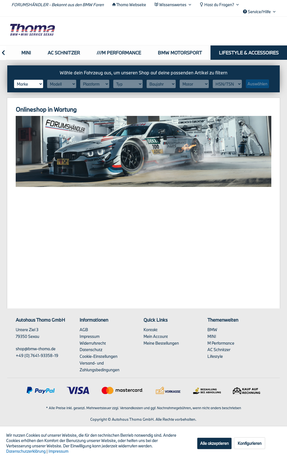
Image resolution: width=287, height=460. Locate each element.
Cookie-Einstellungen (98, 356)
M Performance (220, 343)
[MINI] (26, 52)
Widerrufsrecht (93, 343)
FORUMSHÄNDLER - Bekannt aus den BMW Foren (57, 4)
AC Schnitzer (218, 349)
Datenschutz (91, 349)
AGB (84, 329)
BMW (212, 329)
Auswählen (257, 83)
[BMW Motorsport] (179, 52)
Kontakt (151, 329)
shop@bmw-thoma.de (35, 348)
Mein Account (156, 336)
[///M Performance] (118, 52)
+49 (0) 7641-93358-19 (37, 355)
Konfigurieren (249, 443)
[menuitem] (26, 52)
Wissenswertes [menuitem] (170, 4)
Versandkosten (131, 408)
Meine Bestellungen (161, 343)
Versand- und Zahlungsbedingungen (99, 366)
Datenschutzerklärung (26, 451)
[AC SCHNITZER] (63, 52)
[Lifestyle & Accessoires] (248, 52)
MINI (211, 336)
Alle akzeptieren (214, 443)
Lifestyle (215, 356)
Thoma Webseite (131, 4)
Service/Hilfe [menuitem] (257, 11)
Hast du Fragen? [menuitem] (217, 4)
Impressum (89, 336)
